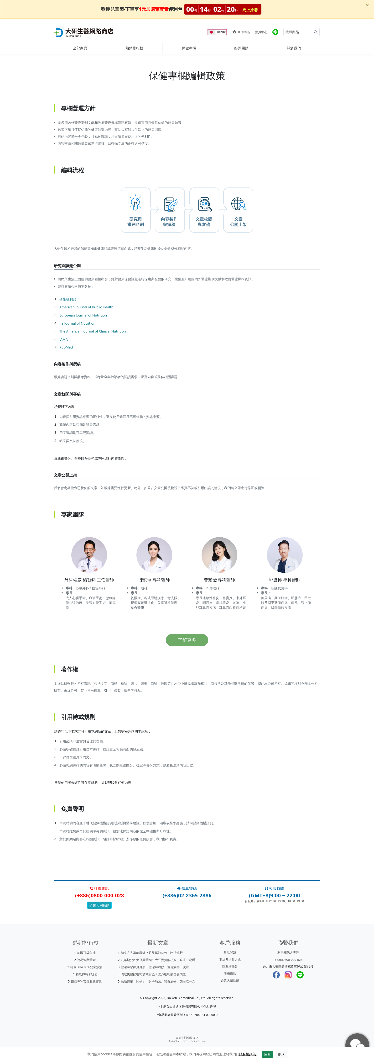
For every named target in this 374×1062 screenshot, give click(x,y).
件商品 (241, 32)
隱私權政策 (247, 1054)
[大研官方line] (275, 32)
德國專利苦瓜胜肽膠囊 (86, 981)
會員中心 (261, 32)
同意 (267, 1054)
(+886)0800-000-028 (288, 959)
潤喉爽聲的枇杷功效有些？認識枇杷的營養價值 (153, 974)
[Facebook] (276, 974)
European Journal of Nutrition (83, 315)
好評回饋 (241, 48)
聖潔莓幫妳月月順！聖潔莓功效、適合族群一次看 (155, 967)
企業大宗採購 (99, 905)
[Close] (367, 5)
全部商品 (80, 48)
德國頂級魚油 (86, 953)
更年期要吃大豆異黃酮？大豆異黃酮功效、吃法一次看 (158, 960)
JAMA (63, 339)
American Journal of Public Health (86, 307)
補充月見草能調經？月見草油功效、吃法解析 (152, 953)
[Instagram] (288, 974)
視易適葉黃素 (86, 960)
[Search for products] (297, 32)
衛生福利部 (67, 299)
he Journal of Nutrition (77, 323)
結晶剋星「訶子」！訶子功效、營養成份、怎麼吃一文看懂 (161, 981)
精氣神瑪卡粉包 (86, 974)
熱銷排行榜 (134, 48)
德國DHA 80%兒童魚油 (86, 967)
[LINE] (300, 974)
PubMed (66, 347)
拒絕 (281, 1054)
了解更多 (187, 640)
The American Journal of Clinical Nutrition (92, 331)
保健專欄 (189, 48)
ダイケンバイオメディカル (193, 1041)
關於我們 (294, 48)
